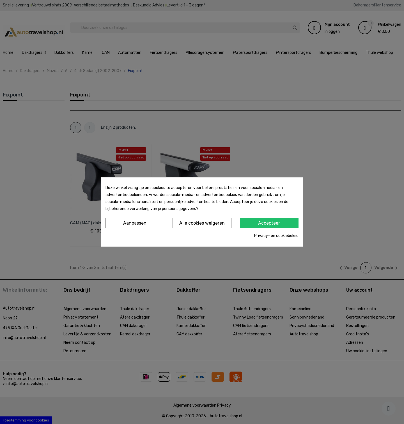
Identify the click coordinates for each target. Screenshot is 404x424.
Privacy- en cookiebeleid (276, 235)
